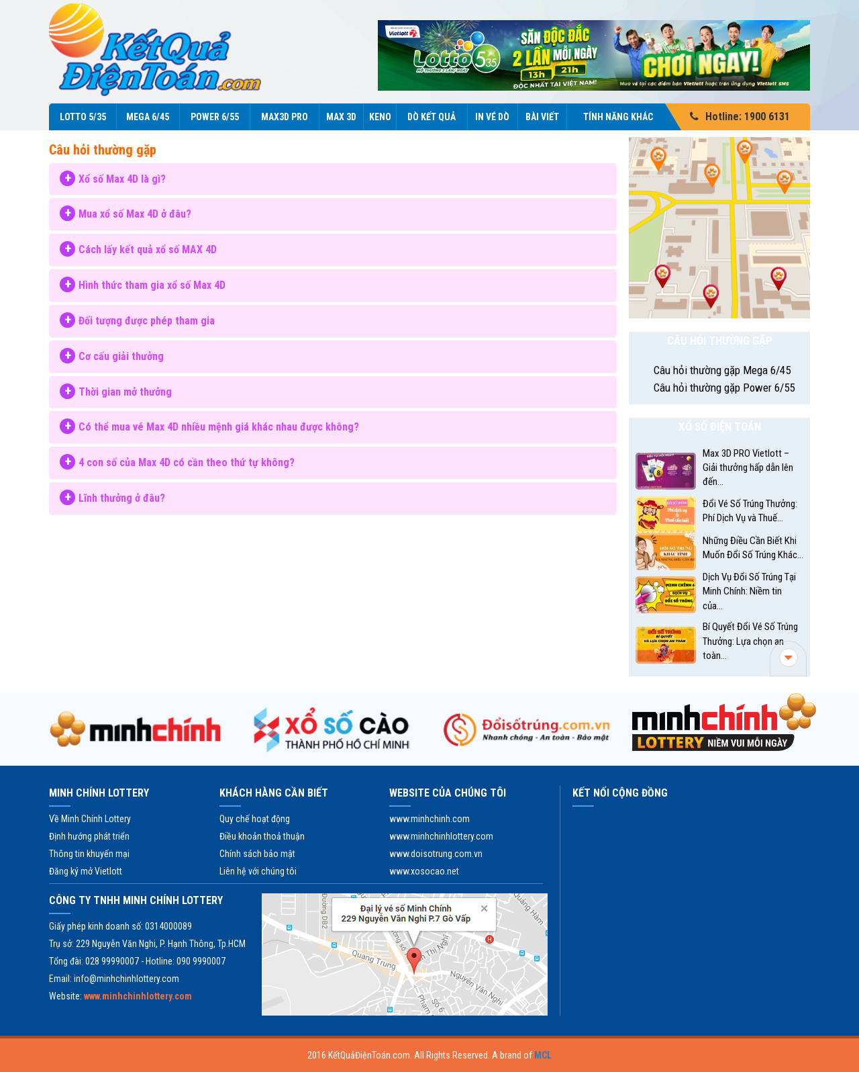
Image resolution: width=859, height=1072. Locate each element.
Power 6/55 (215, 116)
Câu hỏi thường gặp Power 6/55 (724, 387)
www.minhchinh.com (429, 818)
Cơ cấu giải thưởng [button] (121, 356)
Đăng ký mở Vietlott (85, 871)
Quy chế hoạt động (254, 818)
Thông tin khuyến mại (89, 853)
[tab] (333, 179)
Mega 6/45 (147, 116)
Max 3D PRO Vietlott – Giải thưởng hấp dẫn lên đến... (748, 467)
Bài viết (542, 116)
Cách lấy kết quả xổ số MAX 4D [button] (148, 249)
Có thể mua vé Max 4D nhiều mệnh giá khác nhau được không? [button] (219, 426)
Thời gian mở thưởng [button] (125, 392)
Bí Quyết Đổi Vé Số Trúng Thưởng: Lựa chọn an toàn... (750, 641)
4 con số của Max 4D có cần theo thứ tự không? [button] (187, 462)
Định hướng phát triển (89, 836)
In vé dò (492, 116)
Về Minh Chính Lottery (90, 818)
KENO (380, 116)
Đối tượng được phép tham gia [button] (147, 320)
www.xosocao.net (424, 871)
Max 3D (341, 116)
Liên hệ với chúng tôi (258, 871)
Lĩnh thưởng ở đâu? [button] (122, 498)
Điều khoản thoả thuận (262, 836)
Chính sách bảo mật (257, 853)
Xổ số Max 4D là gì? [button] (122, 179)
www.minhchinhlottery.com (441, 836)
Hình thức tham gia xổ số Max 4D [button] (152, 285)
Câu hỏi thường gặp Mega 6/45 (722, 370)
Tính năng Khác (625, 116)
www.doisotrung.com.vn (436, 853)
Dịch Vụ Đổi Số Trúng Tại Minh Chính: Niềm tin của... (749, 591)
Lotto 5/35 (83, 116)
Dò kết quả (431, 116)
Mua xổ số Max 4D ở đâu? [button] (135, 214)
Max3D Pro (284, 116)
